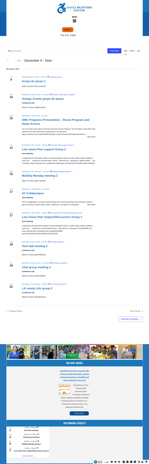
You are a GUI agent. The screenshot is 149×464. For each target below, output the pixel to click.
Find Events (114, 51)
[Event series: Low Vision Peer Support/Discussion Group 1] (65, 213)
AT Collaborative (33, 193)
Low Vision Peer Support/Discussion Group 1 (52, 217)
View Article (91, 137)
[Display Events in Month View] (132, 51)
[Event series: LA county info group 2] (57, 284)
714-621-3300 (68, 35)
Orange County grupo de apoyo (43, 98)
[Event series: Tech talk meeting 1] (37, 427)
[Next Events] (136, 311)
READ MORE (79, 413)
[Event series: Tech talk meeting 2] (56, 242)
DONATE (67, 29)
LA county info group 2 (37, 288)
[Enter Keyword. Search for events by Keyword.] (56, 51)
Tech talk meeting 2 (35, 246)
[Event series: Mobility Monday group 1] (38, 441)
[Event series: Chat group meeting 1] (38, 434)
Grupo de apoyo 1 (34, 81)
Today (19, 60)
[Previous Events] (7, 60)
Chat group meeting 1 (31, 437)
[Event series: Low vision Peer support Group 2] (61, 145)
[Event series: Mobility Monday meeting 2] (60, 171)
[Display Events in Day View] (138, 51)
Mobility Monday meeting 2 (40, 175)
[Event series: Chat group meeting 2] (59, 263)
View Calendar (27, 456)
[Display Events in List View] (125, 51)
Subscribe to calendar (129, 319)
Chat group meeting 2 (36, 267)
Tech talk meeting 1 (31, 430)
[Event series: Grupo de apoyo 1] (54, 77)
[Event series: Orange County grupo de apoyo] (62, 95)
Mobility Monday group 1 (31, 444)
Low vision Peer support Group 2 (44, 149)
